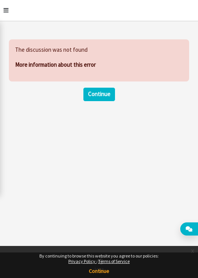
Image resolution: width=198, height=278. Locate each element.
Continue (99, 271)
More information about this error (55, 64)
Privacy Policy (82, 261)
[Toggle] (6, 10)
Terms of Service (114, 261)
